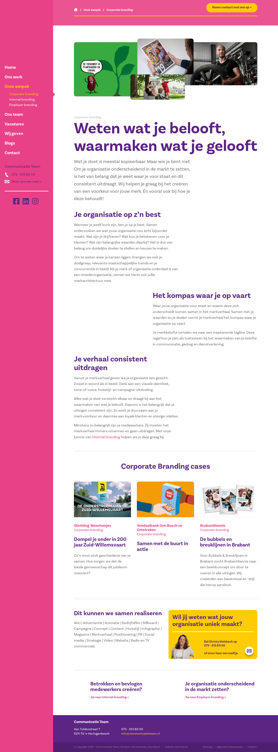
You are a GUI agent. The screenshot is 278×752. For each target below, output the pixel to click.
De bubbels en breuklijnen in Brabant (225, 542)
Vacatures (14, 124)
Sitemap (207, 747)
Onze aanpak (17, 86)
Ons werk (13, 77)
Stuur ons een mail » (26, 181)
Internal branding (22, 99)
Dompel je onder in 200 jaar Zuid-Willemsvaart (100, 542)
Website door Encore (176, 747)
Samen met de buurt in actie (162, 546)
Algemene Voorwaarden (230, 747)
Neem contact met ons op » (232, 7)
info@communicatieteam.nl (140, 734)
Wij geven (14, 133)
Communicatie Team (91, 722)
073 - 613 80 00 (23, 175)
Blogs (10, 143)
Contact (12, 153)
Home (10, 67)
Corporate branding (23, 94)
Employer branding (23, 105)
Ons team (14, 114)
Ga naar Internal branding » (110, 697)
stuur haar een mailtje (223, 653)
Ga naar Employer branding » (205, 697)
